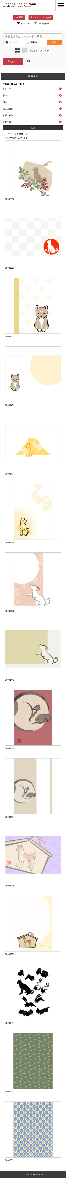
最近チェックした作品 (40, 17)
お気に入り (23, 23)
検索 (54, 42)
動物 (21, 134)
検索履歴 (19, 17)
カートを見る (41, 23)
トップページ (10, 134)
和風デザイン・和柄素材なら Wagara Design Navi (19, 5)
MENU (60, 5)
